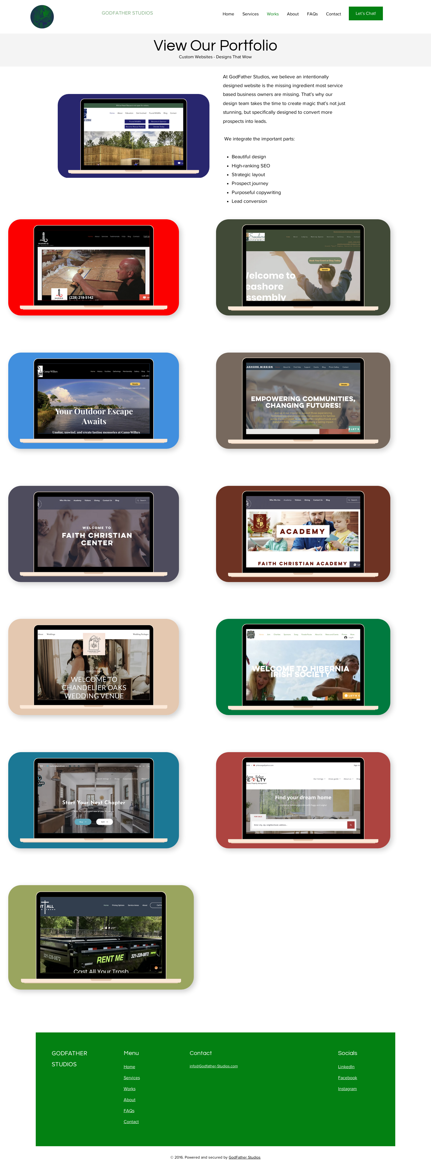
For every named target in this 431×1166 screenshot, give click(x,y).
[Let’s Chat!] (366, 13)
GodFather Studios (245, 1157)
